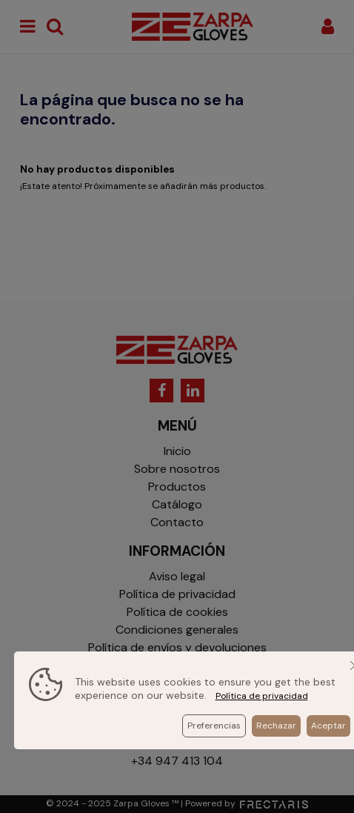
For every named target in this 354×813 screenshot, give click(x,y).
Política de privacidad (262, 696)
